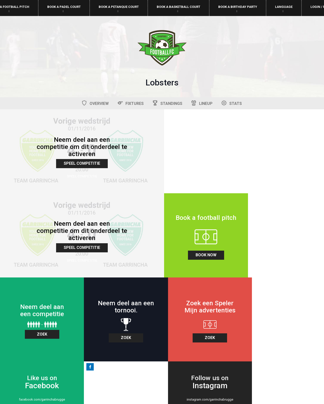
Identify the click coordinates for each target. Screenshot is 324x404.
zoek (121, 245)
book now (40, 250)
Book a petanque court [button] (119, 9)
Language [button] (284, 9)
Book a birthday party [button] (237, 9)
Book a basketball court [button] (178, 9)
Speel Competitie (81, 162)
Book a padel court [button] (64, 9)
